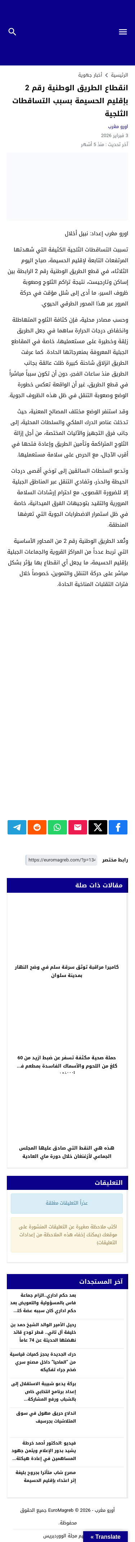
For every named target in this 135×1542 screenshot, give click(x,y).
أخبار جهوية (90, 74)
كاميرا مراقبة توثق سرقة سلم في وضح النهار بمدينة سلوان (67, 971)
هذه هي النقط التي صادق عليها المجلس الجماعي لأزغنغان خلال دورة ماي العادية (66, 1152)
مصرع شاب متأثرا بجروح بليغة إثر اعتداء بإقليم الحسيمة (45, 1476)
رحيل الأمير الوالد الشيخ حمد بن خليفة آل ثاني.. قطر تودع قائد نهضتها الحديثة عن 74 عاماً (43, 1332)
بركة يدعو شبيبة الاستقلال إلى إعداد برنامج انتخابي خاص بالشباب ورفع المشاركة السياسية (43, 1395)
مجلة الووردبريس (60, 1535)
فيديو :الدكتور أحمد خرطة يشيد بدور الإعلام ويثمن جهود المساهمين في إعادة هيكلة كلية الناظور (44, 1454)
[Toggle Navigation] (126, 33)
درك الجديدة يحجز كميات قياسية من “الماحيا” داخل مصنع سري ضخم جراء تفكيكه (43, 1362)
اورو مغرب (118, 126)
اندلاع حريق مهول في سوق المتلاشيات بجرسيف (46, 1417)
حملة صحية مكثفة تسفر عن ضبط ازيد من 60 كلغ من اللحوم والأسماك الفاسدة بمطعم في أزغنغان (66, 1066)
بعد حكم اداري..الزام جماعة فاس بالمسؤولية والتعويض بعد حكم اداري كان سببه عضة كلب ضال (43, 1307)
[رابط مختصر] (61, 860)
